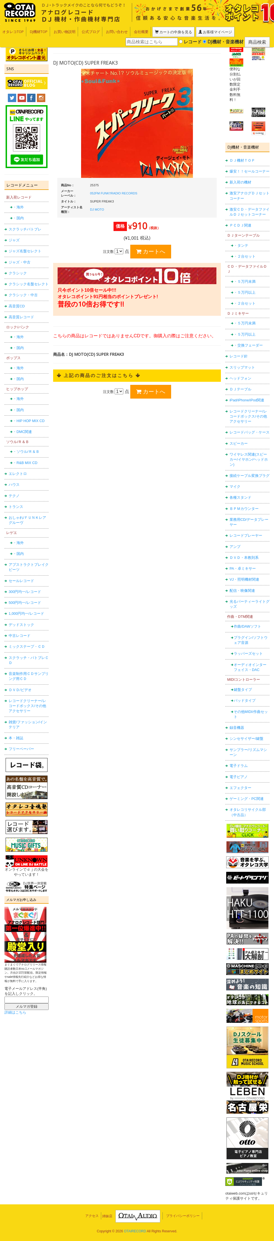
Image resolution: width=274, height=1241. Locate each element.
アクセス (92, 415)
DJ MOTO (44, 209)
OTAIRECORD (135, 430)
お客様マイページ (212, 31)
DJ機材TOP (39, 31)
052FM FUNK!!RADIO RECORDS (60, 193)
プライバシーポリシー (183, 415)
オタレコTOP (13, 31)
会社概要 (141, 31)
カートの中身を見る (172, 31)
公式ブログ (91, 31)
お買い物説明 (64, 31)
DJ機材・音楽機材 (223, 42)
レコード (190, 42)
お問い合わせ (117, 31)
